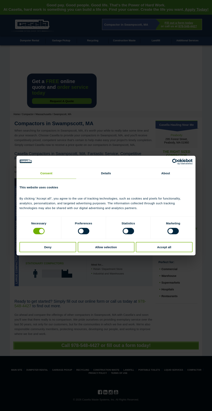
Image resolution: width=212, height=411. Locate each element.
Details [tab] (106, 173)
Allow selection (106, 247)
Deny (48, 247)
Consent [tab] (46, 173)
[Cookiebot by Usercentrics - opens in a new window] (175, 162)
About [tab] (165, 173)
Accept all (164, 247)
